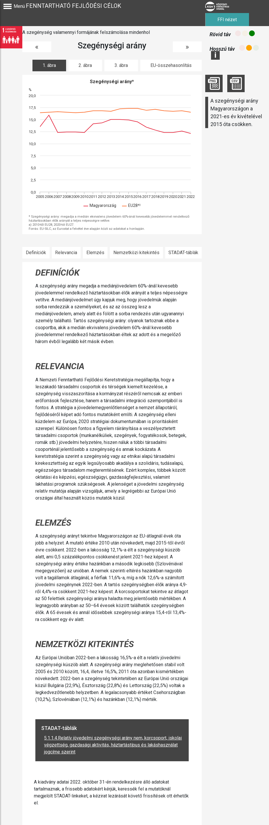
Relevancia (66, 252)
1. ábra (49, 65)
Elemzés (95, 252)
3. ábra (121, 65)
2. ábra (85, 65)
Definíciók (36, 252)
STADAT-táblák (183, 252)
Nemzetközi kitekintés (136, 252)
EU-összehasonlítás (171, 65)
